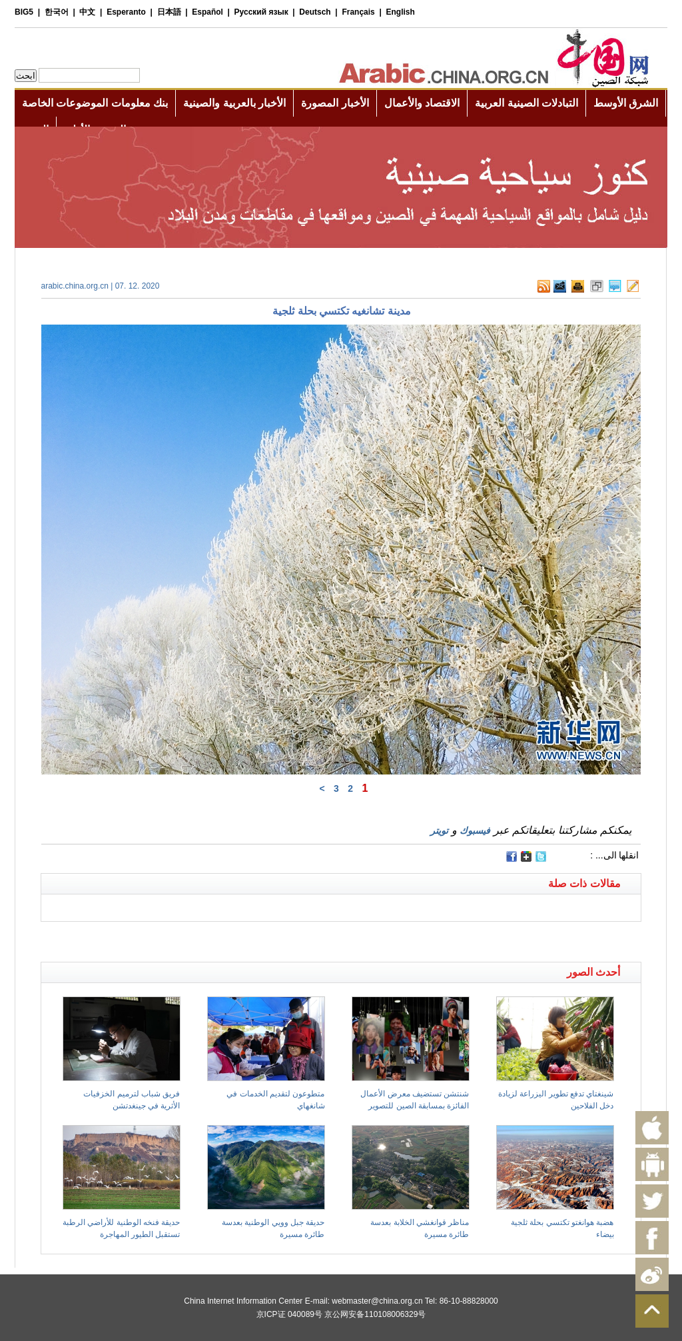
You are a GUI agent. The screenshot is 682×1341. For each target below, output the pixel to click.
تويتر (439, 830)
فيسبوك (475, 830)
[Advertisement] (191, 938)
